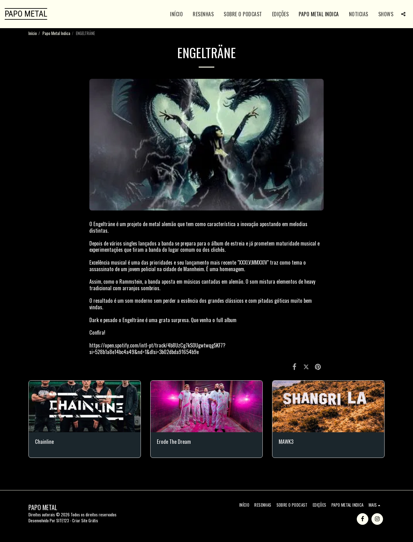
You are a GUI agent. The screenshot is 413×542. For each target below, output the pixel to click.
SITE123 (62, 520)
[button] (403, 14)
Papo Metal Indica (56, 33)
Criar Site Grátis (85, 520)
